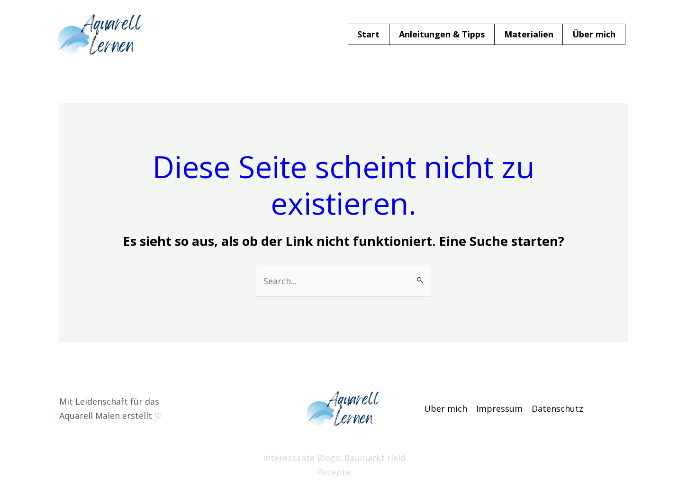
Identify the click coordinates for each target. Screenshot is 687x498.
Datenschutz (557, 408)
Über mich (593, 34)
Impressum (499, 408)
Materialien (528, 34)
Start (368, 34)
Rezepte (334, 472)
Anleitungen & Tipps (442, 34)
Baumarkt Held (375, 457)
